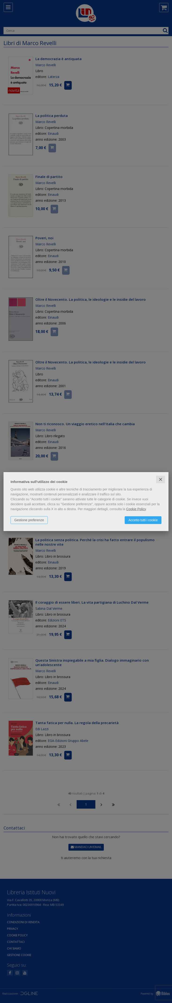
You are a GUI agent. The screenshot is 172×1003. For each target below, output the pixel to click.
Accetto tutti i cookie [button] (143, 520)
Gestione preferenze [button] (29, 520)
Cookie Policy (136, 509)
